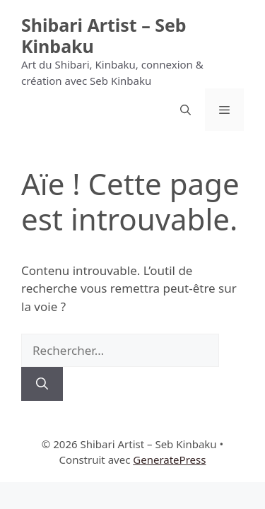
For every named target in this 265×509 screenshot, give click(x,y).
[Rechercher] (42, 384)
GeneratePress (169, 459)
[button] (185, 109)
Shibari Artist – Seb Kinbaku (104, 35)
